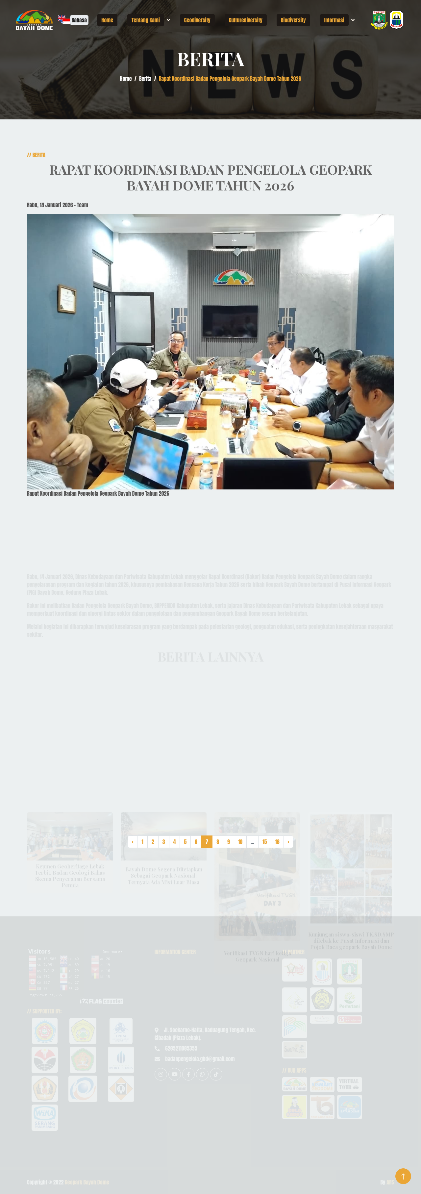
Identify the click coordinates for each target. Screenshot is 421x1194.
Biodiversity (293, 20)
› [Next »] (288, 842)
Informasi (334, 20)
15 (264, 842)
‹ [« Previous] (133, 842)
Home (107, 20)
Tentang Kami (146, 20)
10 (240, 842)
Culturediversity (245, 20)
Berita (145, 79)
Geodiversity (197, 20)
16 (277, 842)
